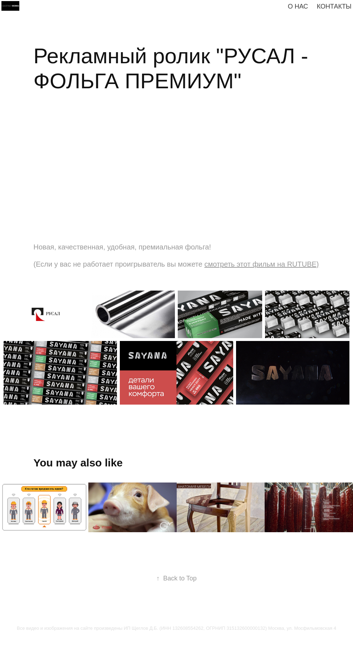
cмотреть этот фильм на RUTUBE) (261, 264)
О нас (298, 6)
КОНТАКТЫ (334, 6)
